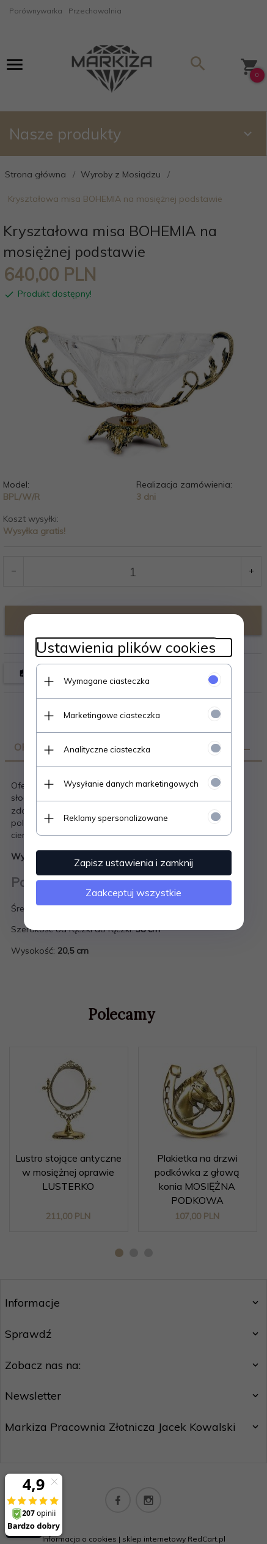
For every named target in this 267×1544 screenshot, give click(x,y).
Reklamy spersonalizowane (116, 818)
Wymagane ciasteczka (107, 681)
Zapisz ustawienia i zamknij (133, 862)
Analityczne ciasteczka (107, 749)
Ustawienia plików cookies (126, 647)
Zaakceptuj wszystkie (133, 892)
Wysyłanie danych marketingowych (131, 784)
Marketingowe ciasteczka (112, 715)
